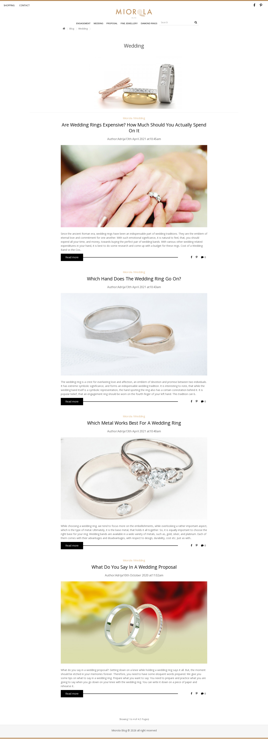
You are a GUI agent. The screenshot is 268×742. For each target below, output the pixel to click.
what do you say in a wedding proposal (134, 567)
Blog (71, 28)
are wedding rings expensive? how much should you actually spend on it (134, 128)
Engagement (83, 23)
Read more (72, 257)
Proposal (112, 23)
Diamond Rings (149, 23)
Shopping (9, 5)
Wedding (98, 23)
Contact (24, 5)
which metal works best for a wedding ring (134, 423)
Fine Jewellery (129, 23)
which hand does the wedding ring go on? (134, 278)
